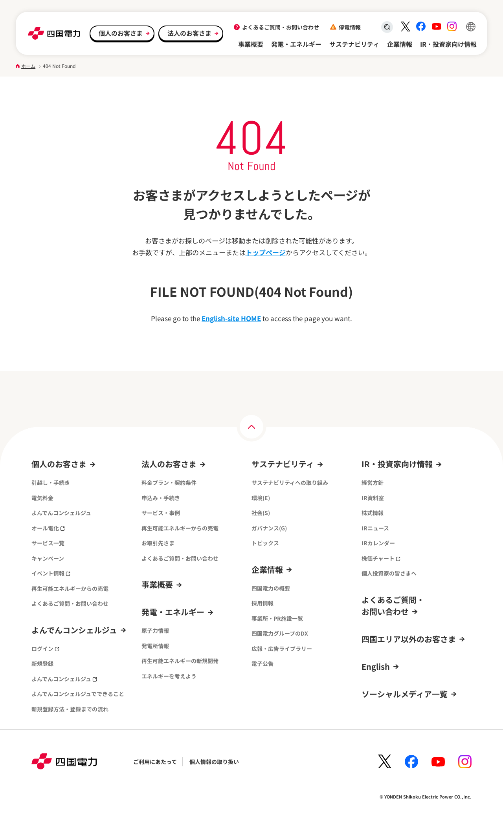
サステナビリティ (354, 44)
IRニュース (375, 528)
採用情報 (263, 603)
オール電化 (48, 528)
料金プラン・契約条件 (168, 482)
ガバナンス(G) (269, 528)
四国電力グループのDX (280, 633)
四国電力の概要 (271, 588)
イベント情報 (50, 573)
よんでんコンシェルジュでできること (77, 694)
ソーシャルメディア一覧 (405, 694)
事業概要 (250, 44)
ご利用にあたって (155, 762)
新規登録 (42, 663)
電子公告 (263, 663)
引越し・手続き (50, 482)
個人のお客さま (121, 33)
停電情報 (350, 27)
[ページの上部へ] (251, 427)
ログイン (45, 648)
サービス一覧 (47, 543)
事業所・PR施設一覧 (277, 618)
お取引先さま (157, 543)
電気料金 (42, 498)
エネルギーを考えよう (168, 676)
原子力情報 (155, 630)
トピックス (265, 543)
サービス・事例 (160, 513)
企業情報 (399, 44)
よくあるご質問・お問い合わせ (280, 27)
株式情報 (373, 513)
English (376, 666)
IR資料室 (373, 498)
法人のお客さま (189, 33)
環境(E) (261, 498)
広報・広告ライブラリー (282, 648)
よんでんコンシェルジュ (61, 513)
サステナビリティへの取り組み (290, 482)
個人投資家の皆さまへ (389, 573)
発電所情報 (155, 646)
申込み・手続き (160, 498)
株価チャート (381, 558)
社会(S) (261, 513)
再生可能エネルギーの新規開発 (179, 661)
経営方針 (373, 482)
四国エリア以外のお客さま (409, 639)
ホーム (28, 65)
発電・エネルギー (296, 44)
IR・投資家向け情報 (448, 44)
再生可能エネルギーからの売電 (69, 588)
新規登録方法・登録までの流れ (69, 709)
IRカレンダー (378, 543)
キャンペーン (47, 558)
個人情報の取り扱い (214, 762)
